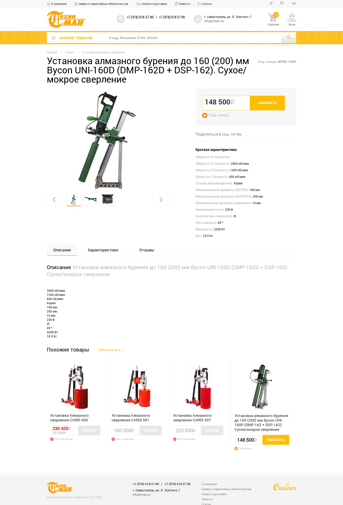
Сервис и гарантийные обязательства (103, 4)
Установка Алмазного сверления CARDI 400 (69, 417)
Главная (52, 52)
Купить (89, 431)
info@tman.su (214, 21)
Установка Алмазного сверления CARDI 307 (192, 417)
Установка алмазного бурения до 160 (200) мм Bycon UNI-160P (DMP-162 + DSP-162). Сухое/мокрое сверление (261, 422)
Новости (184, 4)
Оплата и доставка (154, 4)
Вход (292, 24)
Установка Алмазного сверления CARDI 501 (131, 417)
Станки (69, 52)
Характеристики (103, 249)
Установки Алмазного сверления (103, 52)
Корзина (273, 19)
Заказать (267, 103)
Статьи (207, 4)
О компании (59, 4)
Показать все (109, 349)
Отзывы (146, 249)
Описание (62, 249)
